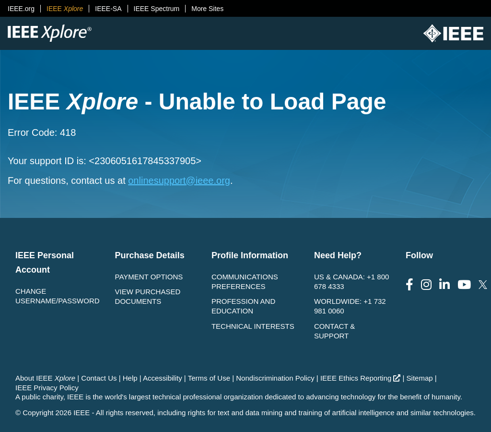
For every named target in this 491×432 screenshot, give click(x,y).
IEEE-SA (108, 8)
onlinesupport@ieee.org (179, 180)
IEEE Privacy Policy (47, 388)
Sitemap (420, 378)
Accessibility (162, 378)
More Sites (207, 8)
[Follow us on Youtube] (464, 284)
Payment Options (149, 277)
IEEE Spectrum (157, 8)
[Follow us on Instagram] (426, 284)
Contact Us (99, 378)
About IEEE (45, 378)
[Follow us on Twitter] (483, 284)
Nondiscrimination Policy (275, 378)
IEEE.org (21, 8)
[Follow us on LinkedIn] (444, 284)
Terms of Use (209, 378)
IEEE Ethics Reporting (360, 378)
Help (130, 378)
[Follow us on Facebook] (409, 284)
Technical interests (252, 326)
